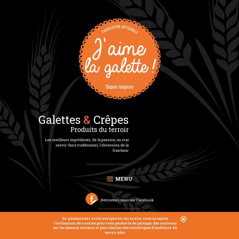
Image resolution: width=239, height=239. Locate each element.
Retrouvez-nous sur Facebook (127, 199)
